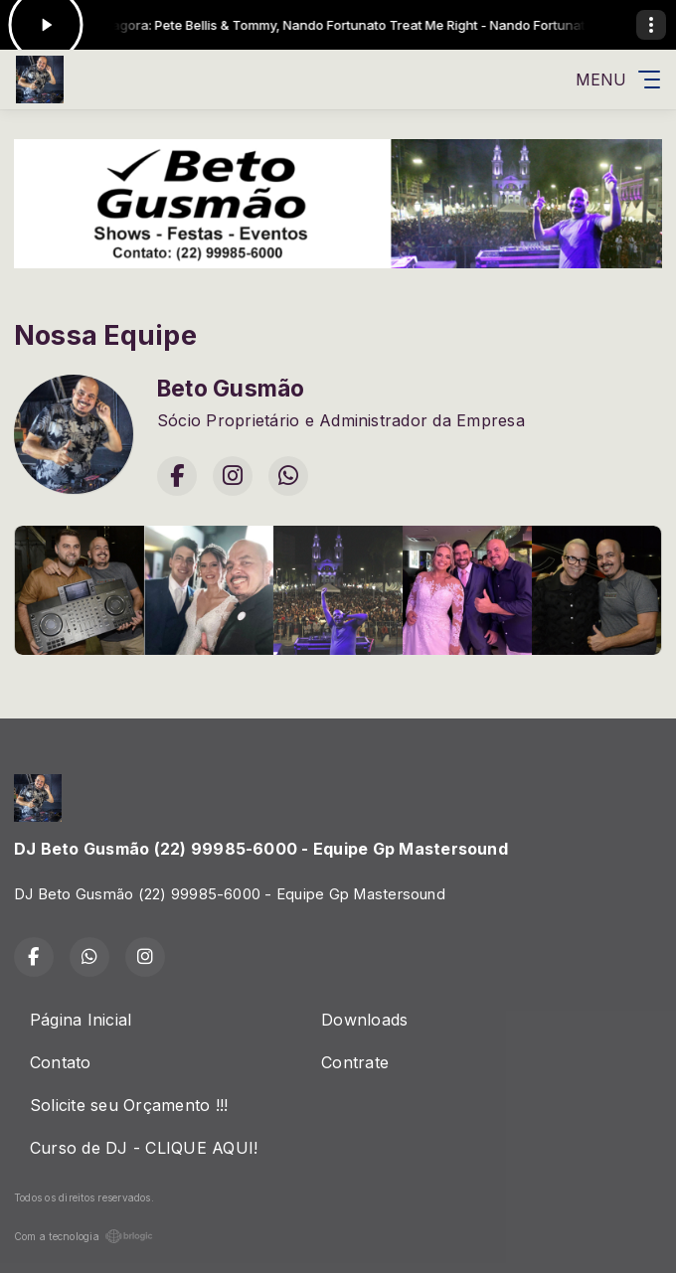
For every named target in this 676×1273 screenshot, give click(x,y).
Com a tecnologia (83, 1236)
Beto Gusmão (231, 388)
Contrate (355, 1062)
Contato (60, 1062)
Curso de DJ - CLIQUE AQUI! (143, 1148)
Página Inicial (80, 1020)
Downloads (364, 1020)
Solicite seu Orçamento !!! (129, 1105)
